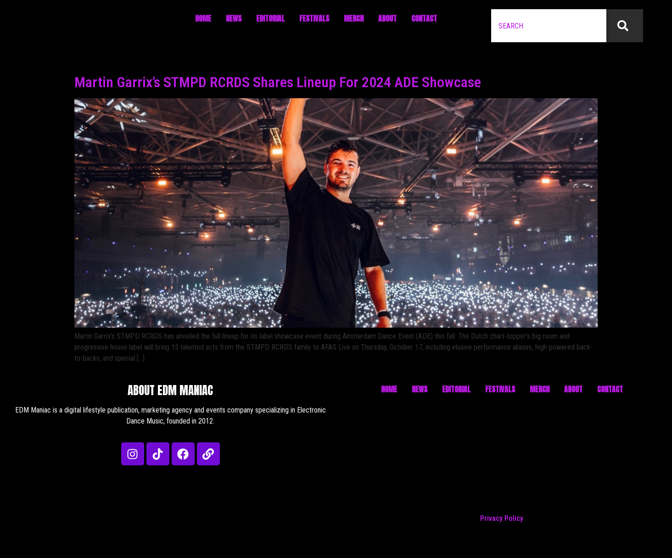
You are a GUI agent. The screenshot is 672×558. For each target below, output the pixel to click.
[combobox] (548, 25)
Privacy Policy (501, 518)
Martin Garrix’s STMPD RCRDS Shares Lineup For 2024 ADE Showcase (277, 82)
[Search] (624, 25)
